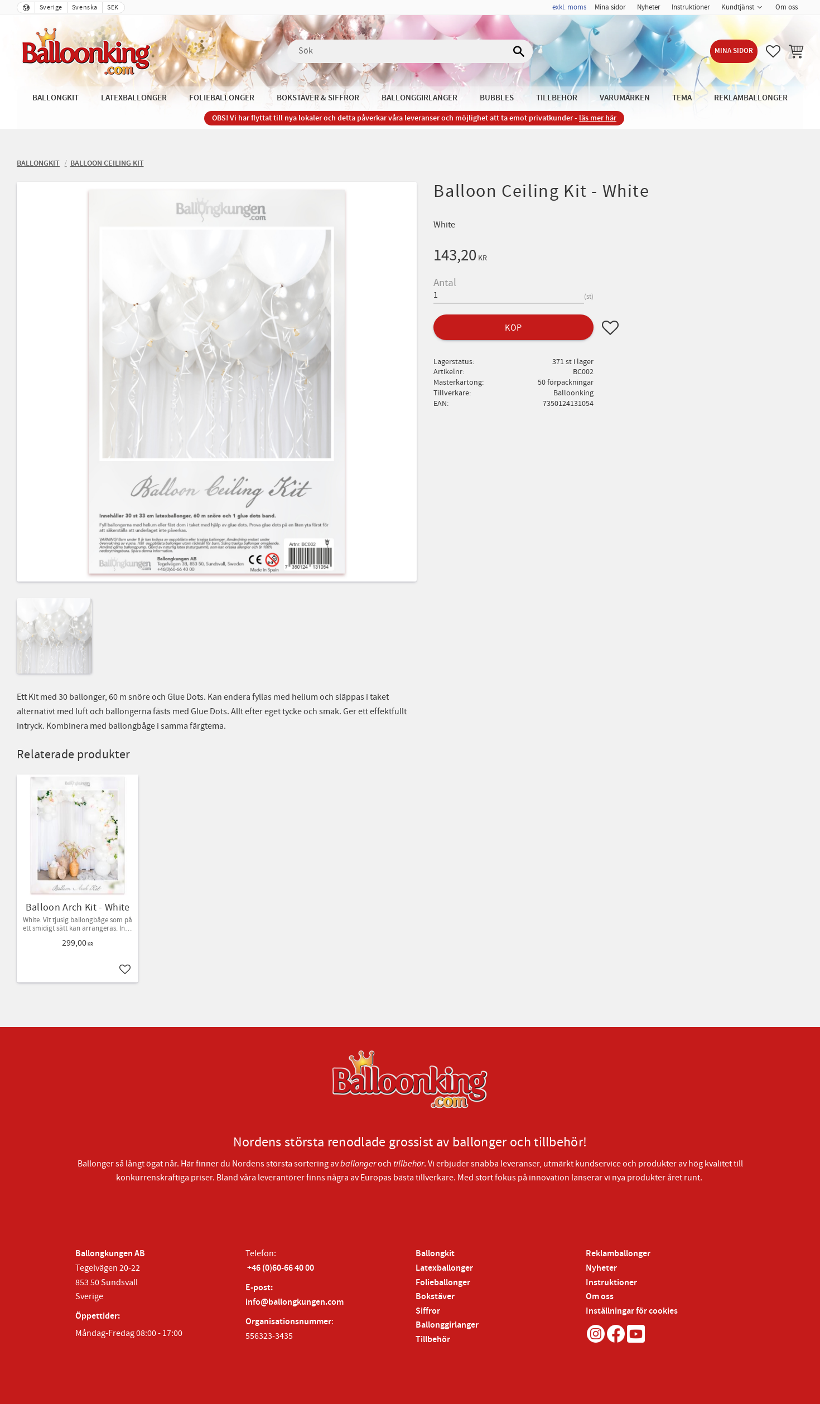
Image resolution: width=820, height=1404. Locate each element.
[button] (773, 51)
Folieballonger (443, 1283)
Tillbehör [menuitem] (556, 98)
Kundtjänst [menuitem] (737, 7)
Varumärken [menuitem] (625, 98)
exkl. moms (569, 7)
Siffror (428, 1311)
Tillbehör (433, 1339)
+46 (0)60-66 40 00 (280, 1268)
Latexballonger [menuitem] (134, 98)
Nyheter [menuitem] (648, 7)
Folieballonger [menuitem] (221, 98)
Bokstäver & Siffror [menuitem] (318, 98)
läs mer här (597, 118)
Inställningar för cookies (632, 1311)
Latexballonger (444, 1268)
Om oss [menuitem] (786, 7)
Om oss (600, 1297)
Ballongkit (435, 1254)
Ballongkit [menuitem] (55, 98)
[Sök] (519, 51)
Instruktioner (611, 1283)
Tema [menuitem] (682, 98)
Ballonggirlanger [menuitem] (419, 98)
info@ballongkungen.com (294, 1302)
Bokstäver (435, 1297)
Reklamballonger (618, 1254)
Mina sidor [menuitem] (610, 7)
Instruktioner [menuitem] (691, 7)
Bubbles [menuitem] (497, 98)
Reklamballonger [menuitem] (751, 98)
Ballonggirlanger (447, 1325)
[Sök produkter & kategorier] (410, 51)
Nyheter (601, 1268)
